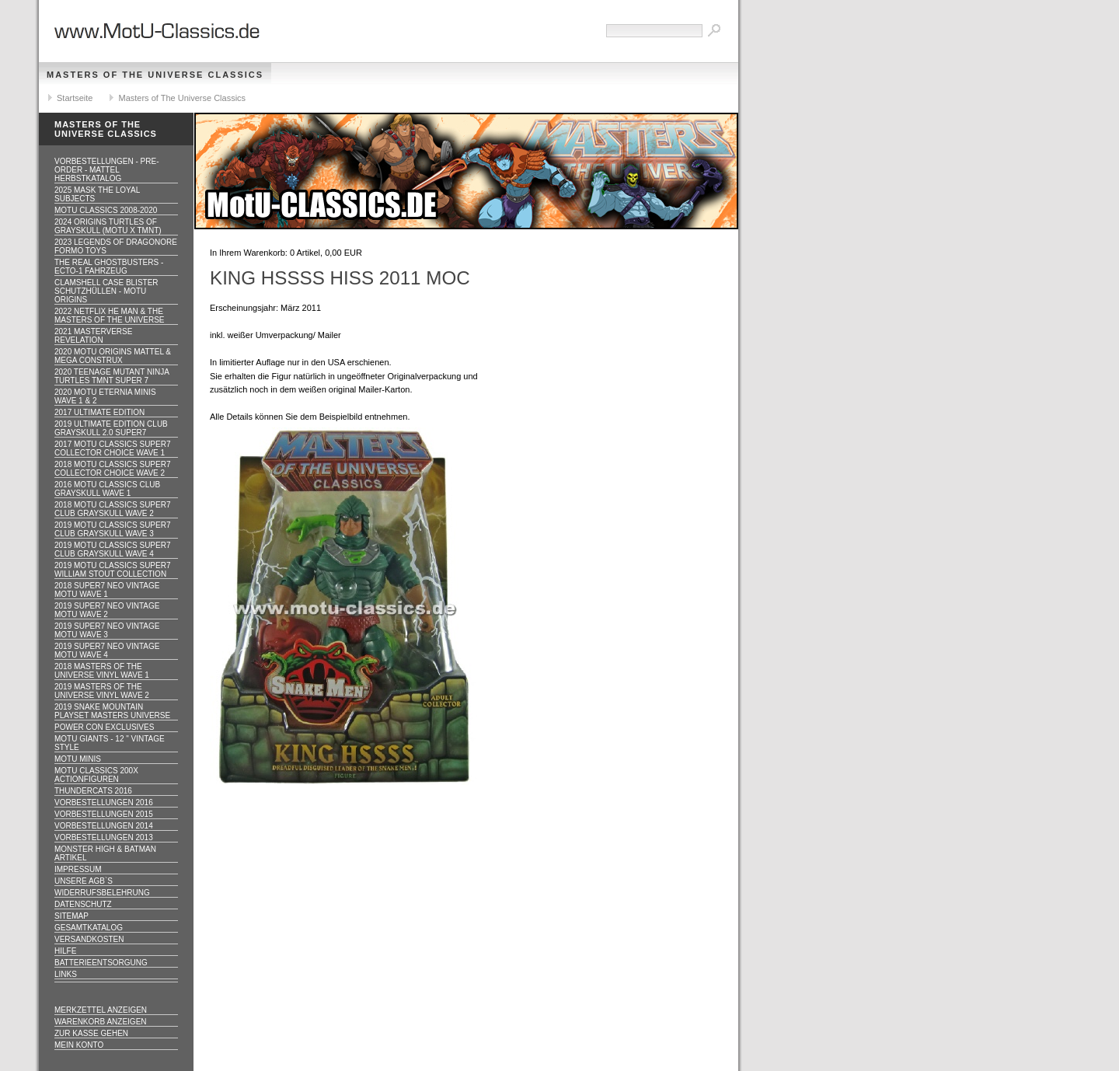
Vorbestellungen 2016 (103, 802)
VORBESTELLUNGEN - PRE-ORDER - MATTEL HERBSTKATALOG (106, 170)
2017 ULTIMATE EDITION (99, 412)
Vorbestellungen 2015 (103, 814)
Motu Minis (77, 759)
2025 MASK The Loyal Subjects (97, 194)
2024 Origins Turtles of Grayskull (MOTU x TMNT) (108, 226)
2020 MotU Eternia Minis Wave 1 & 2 (105, 396)
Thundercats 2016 (93, 791)
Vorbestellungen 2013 (103, 837)
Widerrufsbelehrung (102, 892)
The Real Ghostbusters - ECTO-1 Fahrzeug (108, 266)
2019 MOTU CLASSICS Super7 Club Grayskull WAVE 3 (112, 529)
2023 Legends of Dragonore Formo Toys (115, 246)
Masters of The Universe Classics (155, 74)
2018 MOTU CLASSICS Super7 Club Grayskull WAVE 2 (112, 509)
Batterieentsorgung (101, 962)
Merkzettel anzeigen (100, 1010)
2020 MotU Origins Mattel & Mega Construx (112, 356)
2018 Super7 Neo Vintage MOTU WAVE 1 (106, 589)
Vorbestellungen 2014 (103, 826)
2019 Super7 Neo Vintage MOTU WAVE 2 (106, 610)
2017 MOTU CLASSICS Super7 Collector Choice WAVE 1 (112, 448)
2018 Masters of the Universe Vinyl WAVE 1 (101, 670)
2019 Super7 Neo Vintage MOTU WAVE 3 (106, 630)
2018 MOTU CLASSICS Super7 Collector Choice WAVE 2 (112, 468)
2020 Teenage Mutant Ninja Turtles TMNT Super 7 (111, 376)
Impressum (78, 869)
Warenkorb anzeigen (100, 1021)
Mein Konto (78, 1045)
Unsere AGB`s (83, 881)
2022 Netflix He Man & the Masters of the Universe (109, 315)
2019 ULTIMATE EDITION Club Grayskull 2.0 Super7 (111, 428)
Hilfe (65, 951)
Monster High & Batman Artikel (105, 853)
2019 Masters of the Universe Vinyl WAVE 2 (101, 690)
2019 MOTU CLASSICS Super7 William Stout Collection (112, 569)
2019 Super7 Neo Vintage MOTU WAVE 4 (106, 650)
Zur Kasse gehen (91, 1033)
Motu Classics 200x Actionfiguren (96, 774)
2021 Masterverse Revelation (93, 335)
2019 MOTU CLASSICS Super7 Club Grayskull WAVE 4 (112, 549)
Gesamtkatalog (88, 927)
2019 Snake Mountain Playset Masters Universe (112, 711)
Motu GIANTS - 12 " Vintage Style (109, 743)
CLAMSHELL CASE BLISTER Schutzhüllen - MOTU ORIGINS (106, 291)
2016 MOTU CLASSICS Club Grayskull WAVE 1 (107, 488)
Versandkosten (89, 939)
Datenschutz (83, 904)
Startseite (74, 98)
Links (65, 974)
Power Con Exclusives (104, 727)
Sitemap (71, 916)
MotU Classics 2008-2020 (105, 210)
